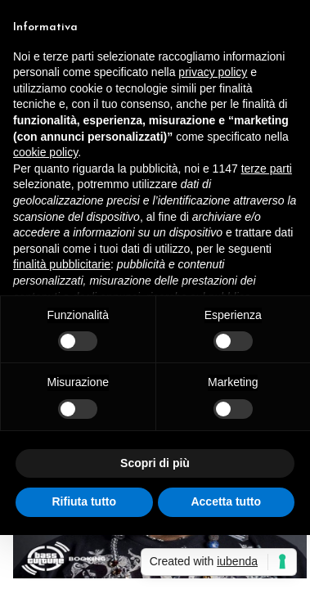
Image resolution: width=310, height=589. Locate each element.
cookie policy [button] (45, 152)
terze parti (266, 168)
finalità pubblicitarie (61, 264)
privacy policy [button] (212, 72)
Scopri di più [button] (155, 463)
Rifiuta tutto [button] (84, 501)
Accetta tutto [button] (226, 501)
